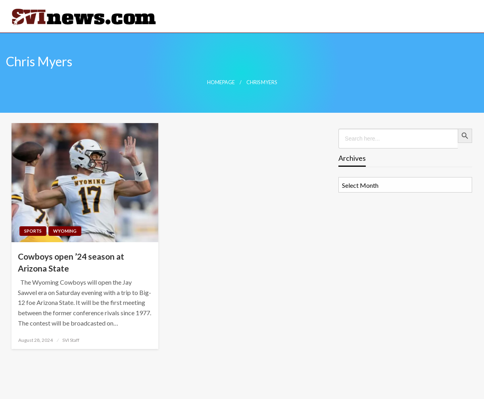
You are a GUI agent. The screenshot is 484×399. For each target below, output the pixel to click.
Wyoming (65, 230)
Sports (33, 230)
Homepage (221, 82)
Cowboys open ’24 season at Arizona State (71, 262)
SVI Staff (70, 340)
